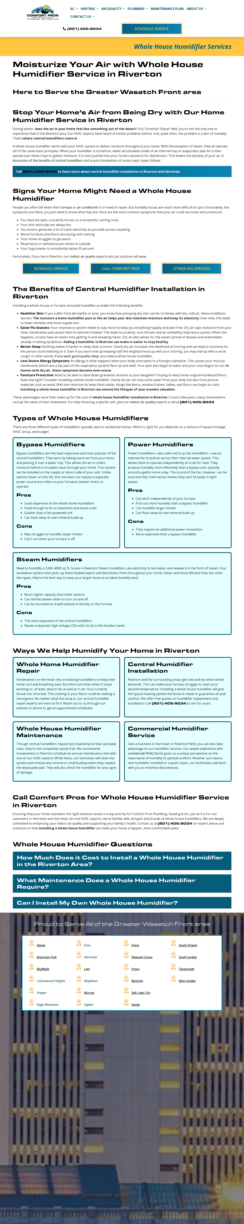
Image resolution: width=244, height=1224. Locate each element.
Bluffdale (43, 969)
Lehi (87, 969)
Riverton (137, 981)
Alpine (41, 945)
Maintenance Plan (167, 9)
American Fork (47, 957)
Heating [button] (88, 9)
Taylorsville (186, 969)
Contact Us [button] (81, 16)
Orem (135, 945)
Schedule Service (152, 28)
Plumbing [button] (136, 9)
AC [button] (72, 9)
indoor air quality (82, 256)
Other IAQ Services (191, 268)
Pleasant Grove (141, 957)
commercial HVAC (141, 753)
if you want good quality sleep (77, 356)
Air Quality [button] (111, 9)
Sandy (135, 1004)
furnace (66, 207)
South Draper (188, 945)
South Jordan (188, 957)
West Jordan (187, 981)
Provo (135, 969)
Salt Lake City (140, 993)
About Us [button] (195, 9)
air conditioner (88, 207)
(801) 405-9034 (82, 29)
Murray (89, 993)
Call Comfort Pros (120, 268)
